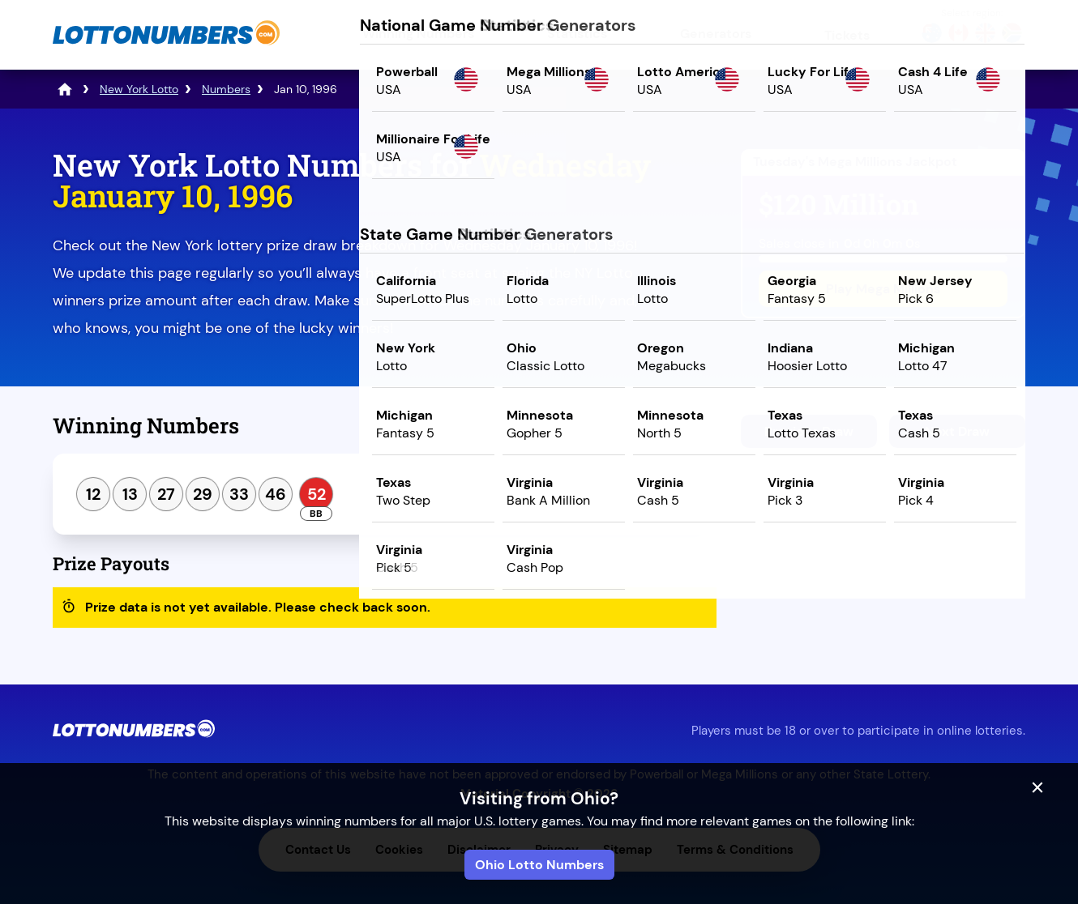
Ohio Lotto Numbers (539, 864)
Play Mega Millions (883, 288)
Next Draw (957, 431)
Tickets (847, 35)
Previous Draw (808, 431)
